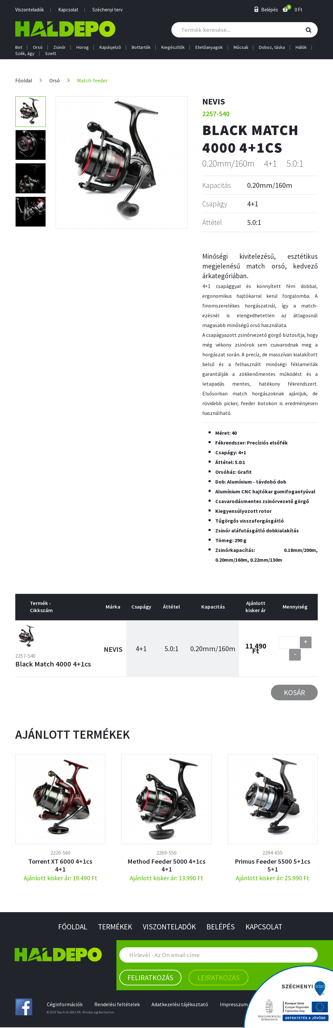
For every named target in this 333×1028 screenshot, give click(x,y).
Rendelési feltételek (118, 1004)
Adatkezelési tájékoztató (181, 1004)
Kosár (294, 692)
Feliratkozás (150, 977)
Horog (82, 47)
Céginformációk (65, 1004)
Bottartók (141, 47)
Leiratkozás (218, 977)
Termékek (113, 927)
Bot (18, 47)
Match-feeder (93, 80)
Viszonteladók (29, 10)
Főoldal (24, 80)
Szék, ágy (24, 53)
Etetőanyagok (209, 47)
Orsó (38, 47)
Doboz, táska (272, 47)
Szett (50, 53)
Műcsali (240, 47)
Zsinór (59, 47)
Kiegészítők (173, 47)
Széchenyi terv (107, 10)
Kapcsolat (68, 10)
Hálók (301, 47)
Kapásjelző (110, 47)
